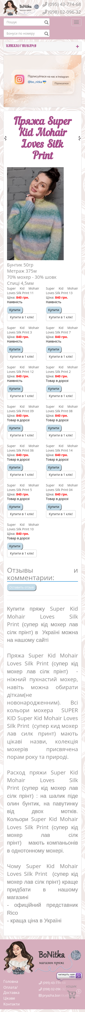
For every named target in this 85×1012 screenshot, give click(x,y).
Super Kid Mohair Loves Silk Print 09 (23, 408)
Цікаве (9, 998)
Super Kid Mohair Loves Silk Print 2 (62, 369)
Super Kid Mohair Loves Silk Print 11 (23, 290)
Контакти (11, 1004)
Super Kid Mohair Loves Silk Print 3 (23, 330)
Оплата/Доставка (11, 990)
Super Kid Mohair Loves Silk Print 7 (62, 330)
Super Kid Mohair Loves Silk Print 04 (62, 487)
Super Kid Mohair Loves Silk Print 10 (23, 526)
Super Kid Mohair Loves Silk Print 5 (23, 487)
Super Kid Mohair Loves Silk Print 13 (62, 290)
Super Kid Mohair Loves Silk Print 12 (23, 369)
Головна (10, 981)
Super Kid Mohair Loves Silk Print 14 (62, 448)
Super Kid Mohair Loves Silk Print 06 (23, 448)
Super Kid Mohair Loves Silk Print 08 (62, 408)
